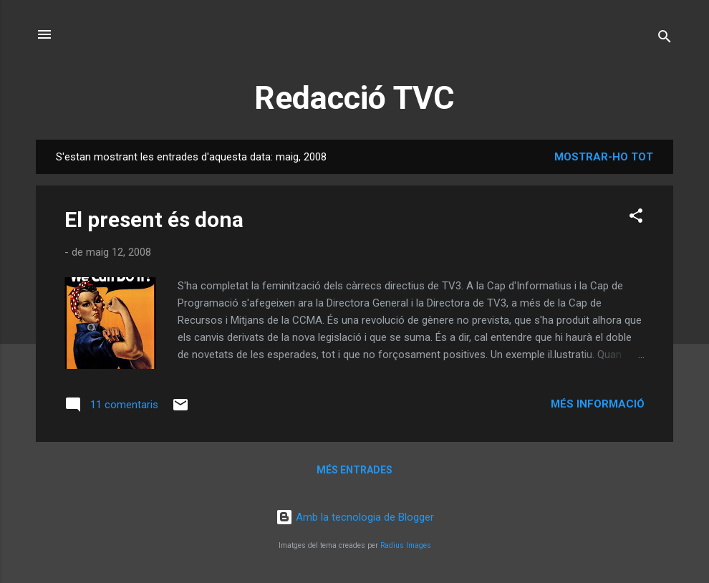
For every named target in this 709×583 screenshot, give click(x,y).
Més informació (598, 404)
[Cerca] (664, 39)
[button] (636, 218)
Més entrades (354, 470)
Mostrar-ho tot (603, 156)
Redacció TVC (354, 98)
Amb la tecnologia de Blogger (355, 517)
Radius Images (405, 545)
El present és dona (153, 219)
